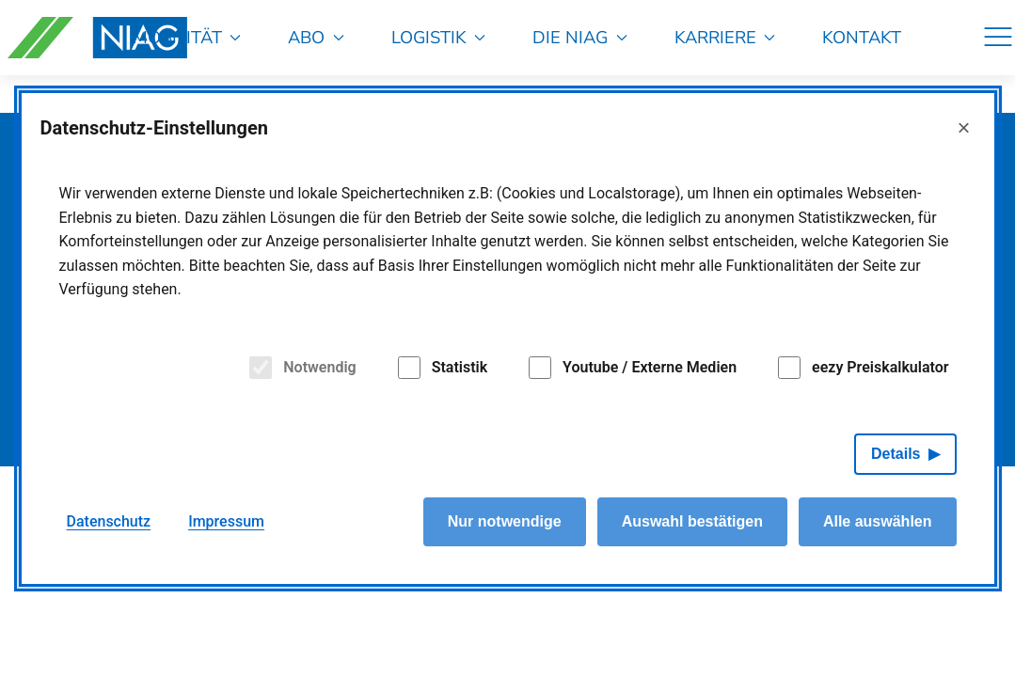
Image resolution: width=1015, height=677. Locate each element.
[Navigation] (998, 37)
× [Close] (963, 127)
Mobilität (187, 37)
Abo (316, 37)
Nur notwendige (505, 521)
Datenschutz (109, 521)
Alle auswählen (877, 521)
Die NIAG (579, 37)
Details (895, 454)
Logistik (438, 37)
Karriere (725, 37)
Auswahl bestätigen (692, 521)
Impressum (226, 521)
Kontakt (861, 37)
